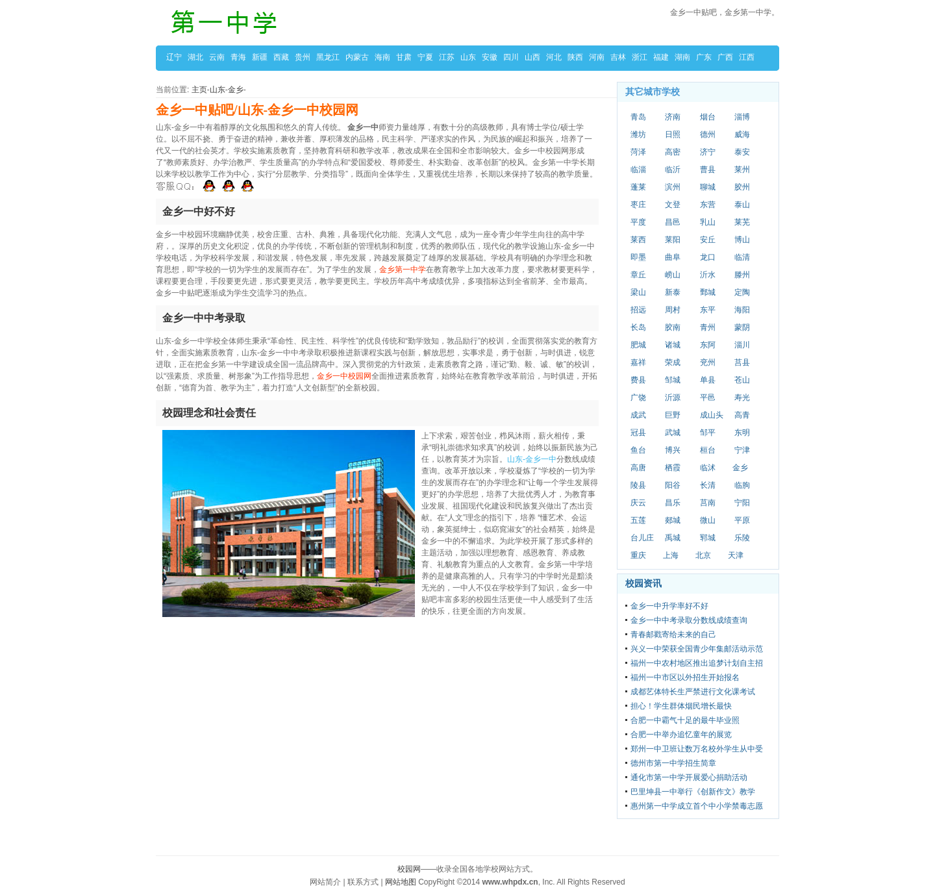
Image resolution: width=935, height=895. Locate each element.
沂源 (672, 397)
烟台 (708, 116)
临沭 (708, 467)
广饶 (638, 397)
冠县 (638, 432)
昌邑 (672, 222)
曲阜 (672, 257)
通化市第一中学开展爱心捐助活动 (688, 777)
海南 (382, 57)
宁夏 (425, 57)
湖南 (682, 57)
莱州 (742, 169)
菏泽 (638, 152)
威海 (742, 134)
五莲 (638, 520)
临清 (742, 257)
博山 (742, 239)
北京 (703, 555)
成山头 (711, 415)
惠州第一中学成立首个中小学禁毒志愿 (696, 806)
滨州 (672, 187)
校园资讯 (643, 583)
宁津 (742, 450)
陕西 (575, 57)
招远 (638, 309)
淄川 (742, 344)
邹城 (672, 379)
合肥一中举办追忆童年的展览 (681, 734)
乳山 (708, 222)
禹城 (672, 537)
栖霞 (672, 467)
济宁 (708, 152)
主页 (199, 89)
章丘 (638, 274)
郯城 (672, 520)
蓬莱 (638, 187)
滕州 (742, 274)
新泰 (672, 292)
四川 (511, 57)
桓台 (708, 450)
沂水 (708, 274)
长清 (708, 485)
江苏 (447, 57)
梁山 (638, 292)
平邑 (708, 397)
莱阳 (672, 239)
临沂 (672, 169)
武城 (672, 432)
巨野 (672, 415)
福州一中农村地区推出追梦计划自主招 (696, 663)
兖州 (708, 362)
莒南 (708, 502)
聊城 (708, 187)
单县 (708, 379)
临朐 (742, 485)
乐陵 (742, 537)
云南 (217, 57)
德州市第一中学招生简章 (673, 763)
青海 (238, 57)
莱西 (638, 239)
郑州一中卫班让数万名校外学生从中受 (696, 748)
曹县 (708, 169)
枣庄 (638, 204)
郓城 (708, 537)
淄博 (742, 116)
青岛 (638, 116)
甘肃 (404, 57)
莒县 (742, 362)
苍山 (742, 379)
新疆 (260, 57)
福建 (661, 57)
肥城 (638, 344)
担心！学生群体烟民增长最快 (681, 706)
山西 (532, 57)
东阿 (708, 344)
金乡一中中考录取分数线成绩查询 (688, 620)
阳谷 (672, 485)
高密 (672, 152)
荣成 (672, 362)
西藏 (281, 57)
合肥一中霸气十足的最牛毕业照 (685, 720)
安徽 (489, 57)
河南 (597, 57)
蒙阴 (742, 327)
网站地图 (400, 882)
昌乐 (672, 502)
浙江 (639, 57)
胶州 (742, 187)
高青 (742, 415)
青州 (708, 327)
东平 (708, 309)
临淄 (638, 169)
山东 (468, 57)
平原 (742, 520)
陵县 (638, 485)
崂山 (672, 274)
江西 (746, 57)
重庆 (638, 555)
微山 (708, 520)
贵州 (302, 57)
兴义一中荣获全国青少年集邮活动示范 (696, 648)
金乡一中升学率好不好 (669, 606)
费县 (638, 379)
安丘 (708, 239)
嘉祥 (638, 362)
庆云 (638, 502)
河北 (554, 57)
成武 (638, 415)
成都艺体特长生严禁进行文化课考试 (692, 691)
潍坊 (638, 134)
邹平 (708, 432)
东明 (742, 432)
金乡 (235, 89)
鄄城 (708, 292)
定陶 (742, 292)
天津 (735, 555)
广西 (725, 57)
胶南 (672, 327)
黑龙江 (328, 57)
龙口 (708, 257)
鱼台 (638, 450)
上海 (671, 555)
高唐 (638, 467)
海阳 (742, 309)
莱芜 (742, 222)
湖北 (195, 57)
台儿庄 (642, 537)
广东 (704, 57)
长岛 (638, 327)
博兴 (672, 450)
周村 (672, 309)
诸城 (672, 344)
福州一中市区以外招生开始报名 (685, 677)
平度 (638, 222)
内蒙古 (357, 57)
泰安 (742, 152)
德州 (708, 134)
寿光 (742, 397)
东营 (708, 204)
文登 (672, 204)
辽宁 (174, 57)
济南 (672, 116)
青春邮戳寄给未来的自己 (673, 634)
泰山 (742, 204)
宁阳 (742, 502)
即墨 (638, 257)
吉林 (618, 57)
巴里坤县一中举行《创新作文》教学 (692, 791)
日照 (672, 134)
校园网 (409, 869)
